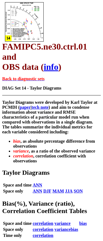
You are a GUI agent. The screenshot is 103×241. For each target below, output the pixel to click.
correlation (43, 223)
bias (83, 223)
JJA (69, 191)
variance (62, 223)
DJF (47, 191)
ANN (37, 185)
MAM (58, 191)
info (51, 67)
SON (78, 191)
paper (25, 107)
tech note (40, 107)
